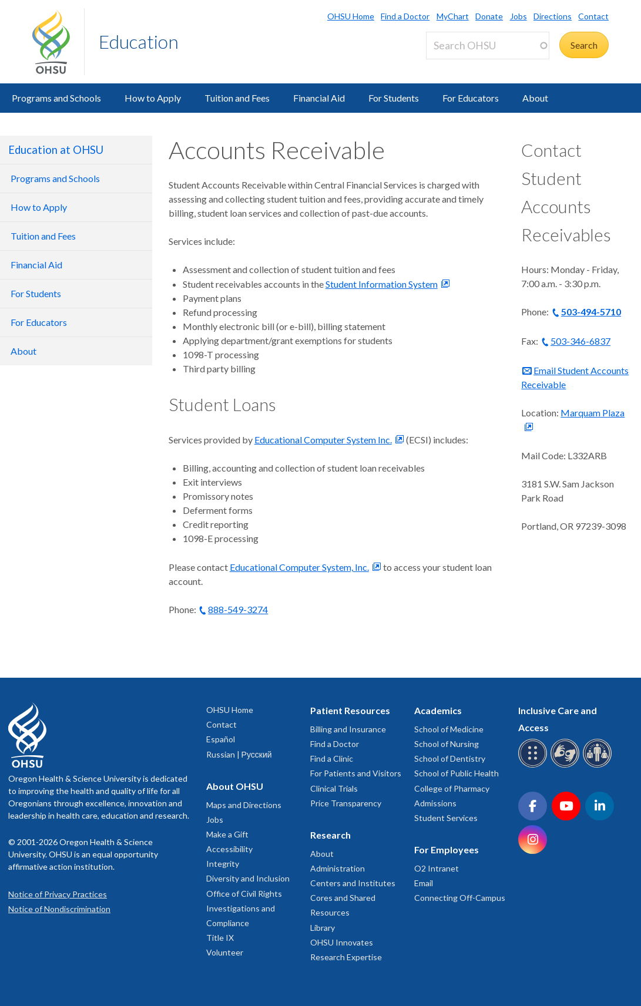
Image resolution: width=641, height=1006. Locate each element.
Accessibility (229, 849)
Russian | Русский (239, 754)
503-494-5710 (591, 311)
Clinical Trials (334, 788)
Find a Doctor (405, 16)
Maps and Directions (243, 805)
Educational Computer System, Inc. (299, 567)
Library (322, 928)
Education (139, 41)
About (535, 97)
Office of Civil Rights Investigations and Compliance (244, 908)
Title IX (220, 938)
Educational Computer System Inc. (323, 439)
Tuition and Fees (237, 97)
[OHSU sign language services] (567, 766)
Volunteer (224, 952)
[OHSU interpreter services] (599, 766)
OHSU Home (350, 16)
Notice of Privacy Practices (57, 894)
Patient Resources (350, 710)
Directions (552, 16)
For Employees (446, 849)
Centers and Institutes (352, 883)
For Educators (470, 97)
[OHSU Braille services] (534, 766)
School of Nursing (446, 744)
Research (330, 834)
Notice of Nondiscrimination (59, 909)
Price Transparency (345, 803)
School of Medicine (449, 729)
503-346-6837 (580, 340)
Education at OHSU (55, 149)
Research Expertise (346, 957)
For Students (393, 97)
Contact (593, 16)
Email (423, 883)
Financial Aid (319, 97)
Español (220, 739)
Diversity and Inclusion (248, 878)
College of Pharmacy (451, 788)
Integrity (222, 864)
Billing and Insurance (348, 729)
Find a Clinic (331, 758)
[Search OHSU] (487, 45)
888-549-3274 (238, 609)
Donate (489, 16)
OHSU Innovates (341, 942)
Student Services (446, 818)
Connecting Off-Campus (459, 898)
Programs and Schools (56, 97)
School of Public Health (456, 773)
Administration (337, 868)
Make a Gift (227, 834)
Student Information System (381, 284)
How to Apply (153, 97)
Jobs (518, 16)
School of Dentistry (449, 758)
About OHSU (234, 786)
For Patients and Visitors (355, 773)
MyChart (453, 16)
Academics (438, 710)
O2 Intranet (436, 868)
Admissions (435, 803)
